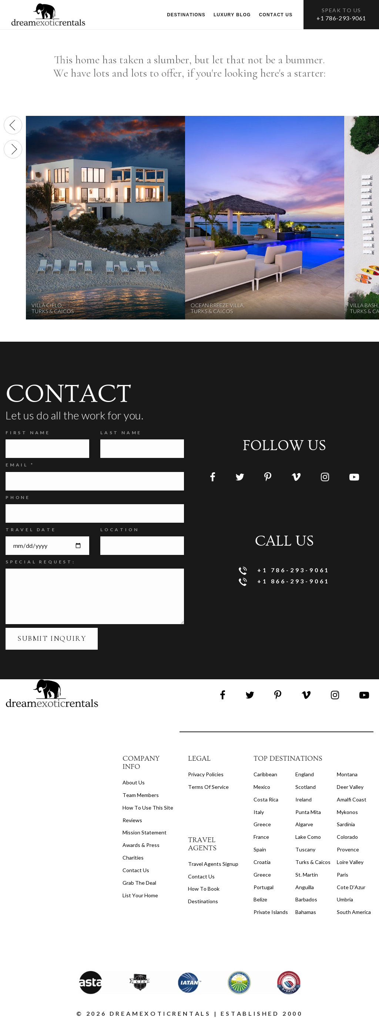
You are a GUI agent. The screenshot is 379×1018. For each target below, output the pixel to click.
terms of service (208, 787)
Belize (260, 899)
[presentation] (13, 125)
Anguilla (304, 887)
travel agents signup (213, 864)
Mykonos (347, 812)
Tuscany (305, 849)
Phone (18, 497)
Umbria (345, 899)
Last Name (121, 432)
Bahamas (305, 912)
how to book (203, 888)
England (304, 774)
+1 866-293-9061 (284, 581)
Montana (347, 774)
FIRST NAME (28, 432)
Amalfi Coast (351, 799)
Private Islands (271, 912)
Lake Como (308, 837)
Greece (262, 824)
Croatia (262, 862)
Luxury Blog (232, 14)
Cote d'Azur (351, 887)
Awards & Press (141, 845)
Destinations (186, 14)
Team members (141, 795)
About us (134, 782)
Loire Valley (350, 862)
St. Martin (306, 874)
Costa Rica (266, 799)
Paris (342, 874)
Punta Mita (308, 812)
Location (119, 529)
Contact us (276, 14)
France (261, 837)
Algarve (304, 824)
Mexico (262, 787)
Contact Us (136, 870)
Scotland (305, 787)
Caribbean (265, 774)
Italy (259, 812)
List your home (140, 895)
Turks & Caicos (313, 862)
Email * (20, 465)
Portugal (264, 887)
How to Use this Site (148, 807)
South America (354, 912)
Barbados (306, 899)
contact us (201, 876)
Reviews (132, 820)
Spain (260, 849)
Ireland (303, 799)
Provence (348, 849)
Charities (133, 857)
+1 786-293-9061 (341, 17)
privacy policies (206, 774)
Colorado (347, 837)
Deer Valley (350, 787)
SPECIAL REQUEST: (41, 562)
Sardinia (346, 824)
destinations (203, 901)
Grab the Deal (139, 883)
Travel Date (31, 529)
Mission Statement (145, 832)
